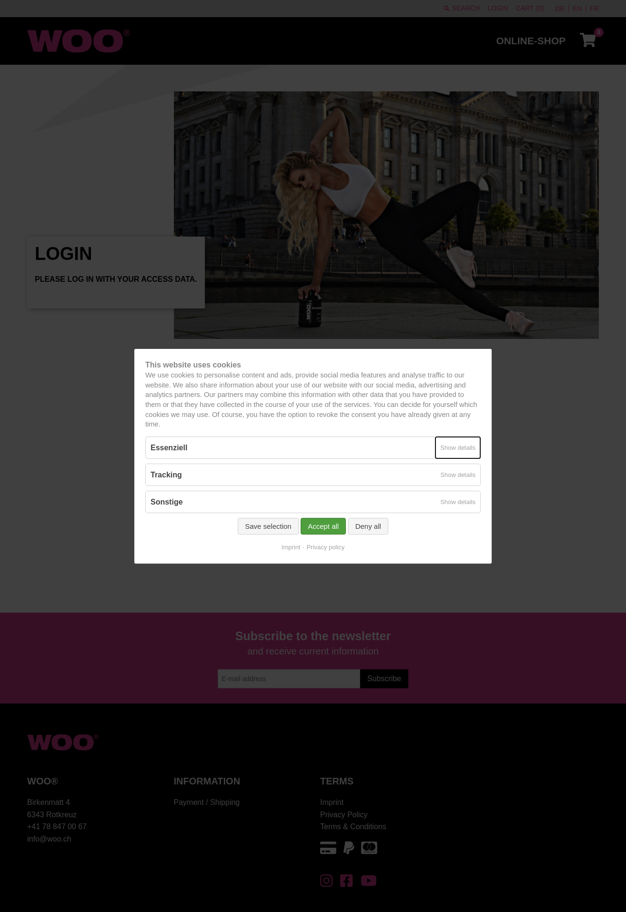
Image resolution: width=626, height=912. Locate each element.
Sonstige (167, 502)
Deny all (368, 526)
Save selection (268, 526)
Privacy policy (325, 547)
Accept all (323, 526)
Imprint (291, 547)
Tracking (166, 475)
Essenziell (169, 447)
